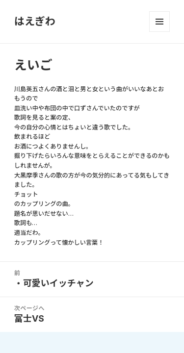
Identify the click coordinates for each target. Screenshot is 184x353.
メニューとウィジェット (159, 21)
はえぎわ (34, 21)
